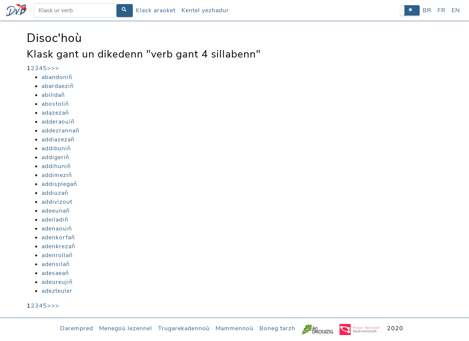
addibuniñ (56, 148)
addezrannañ (60, 131)
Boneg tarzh (277, 328)
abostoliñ (55, 104)
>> (55, 68)
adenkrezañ (58, 246)
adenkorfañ (58, 237)
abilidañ (53, 95)
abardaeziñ (58, 86)
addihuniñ (56, 166)
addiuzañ (55, 193)
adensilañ (56, 264)
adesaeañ (55, 273)
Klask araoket (156, 10)
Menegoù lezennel (125, 328)
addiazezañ (58, 139)
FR (441, 10)
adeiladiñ (55, 220)
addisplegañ (59, 184)
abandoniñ (57, 77)
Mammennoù (234, 328)
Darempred (76, 328)
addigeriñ (55, 157)
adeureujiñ (57, 282)
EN (456, 10)
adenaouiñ (57, 228)
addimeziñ (57, 175)
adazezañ (55, 113)
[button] (410, 10)
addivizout (57, 202)
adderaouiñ (58, 122)
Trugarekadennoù (184, 328)
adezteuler (57, 291)
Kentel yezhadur (205, 10)
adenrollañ (57, 255)
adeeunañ (56, 211)
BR (427, 10)
